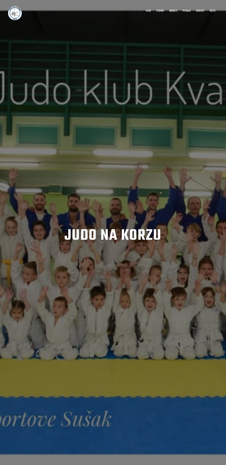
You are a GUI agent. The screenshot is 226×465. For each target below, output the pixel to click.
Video (212, 10)
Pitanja (187, 10)
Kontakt (200, 10)
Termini (160, 10)
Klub (148, 10)
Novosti (173, 10)
